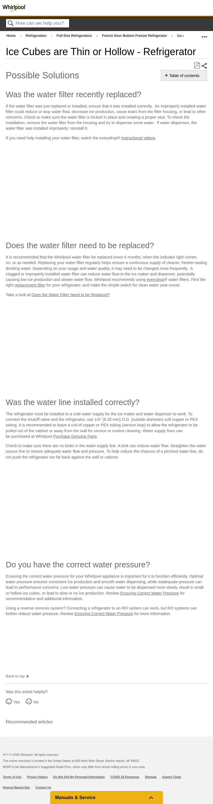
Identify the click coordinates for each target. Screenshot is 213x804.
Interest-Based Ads (16, 787)
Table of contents (184, 75)
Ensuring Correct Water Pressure (149, 593)
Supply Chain (171, 777)
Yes (16, 702)
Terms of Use (12, 777)
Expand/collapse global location (204, 34)
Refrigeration (36, 36)
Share (204, 66)
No (36, 702)
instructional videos (138, 138)
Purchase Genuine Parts (75, 436)
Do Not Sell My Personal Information (79, 777)
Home (11, 36)
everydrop (155, 279)
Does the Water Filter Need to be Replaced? (71, 295)
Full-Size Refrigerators (75, 36)
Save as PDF (197, 65)
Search (11, 23)
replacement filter (30, 285)
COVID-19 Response (124, 777)
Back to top (15, 676)
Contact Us (43, 787)
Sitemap (150, 777)
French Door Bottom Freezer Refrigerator (135, 36)
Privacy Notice (37, 777)
